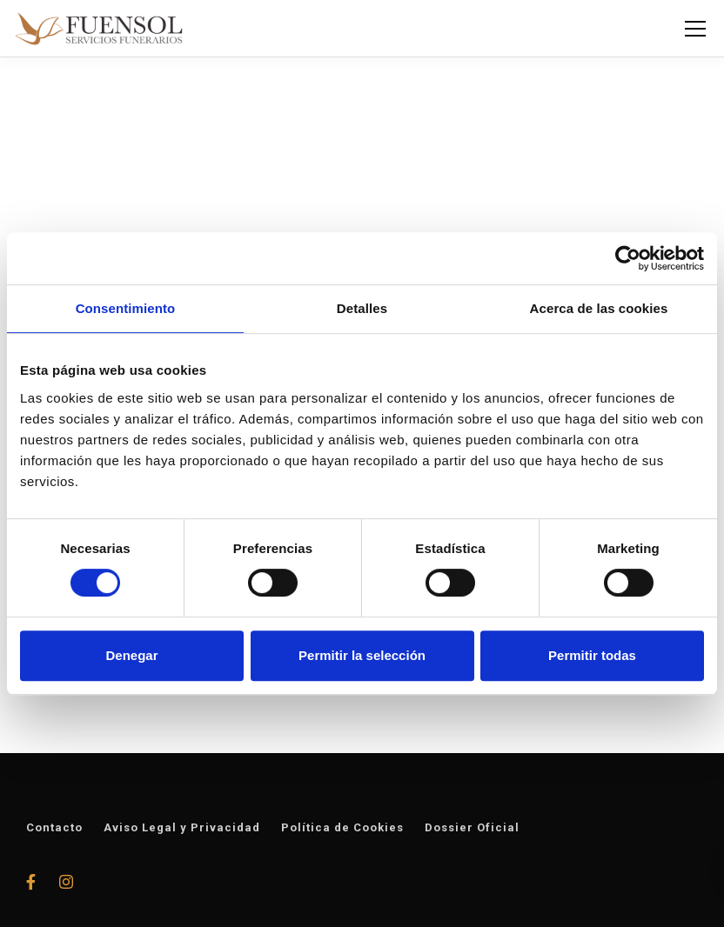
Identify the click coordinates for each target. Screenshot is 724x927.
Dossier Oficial (472, 827)
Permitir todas (592, 655)
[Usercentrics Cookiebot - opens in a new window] (628, 258)
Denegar (131, 655)
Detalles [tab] (362, 308)
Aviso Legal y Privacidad (182, 827)
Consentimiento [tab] (126, 308)
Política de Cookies (342, 827)
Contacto (54, 827)
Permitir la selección (362, 655)
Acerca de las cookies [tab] (599, 308)
